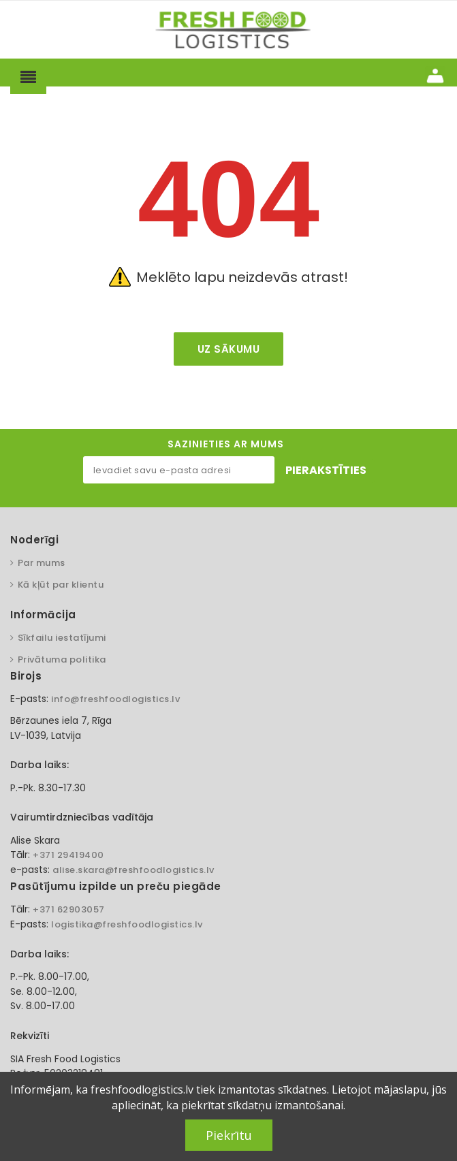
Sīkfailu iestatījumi (62, 637)
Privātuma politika (62, 659)
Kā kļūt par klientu (61, 584)
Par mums (41, 562)
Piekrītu (229, 1135)
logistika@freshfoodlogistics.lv (127, 924)
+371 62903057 (69, 909)
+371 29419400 (68, 854)
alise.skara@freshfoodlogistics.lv (133, 869)
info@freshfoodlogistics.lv (115, 699)
